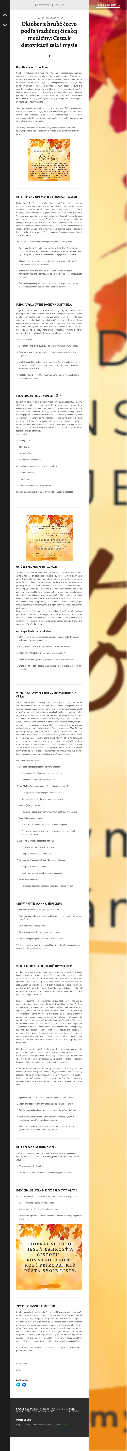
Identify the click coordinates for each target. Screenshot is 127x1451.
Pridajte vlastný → (75, 1411)
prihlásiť (65, 1424)
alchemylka (59, 5)
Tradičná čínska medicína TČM (49, 18)
